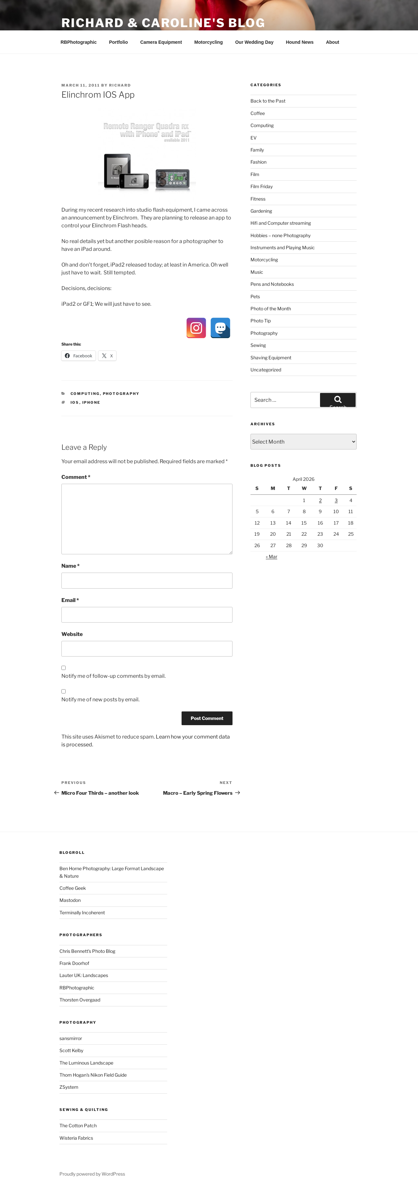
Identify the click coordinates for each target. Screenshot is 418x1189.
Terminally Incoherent (82, 912)
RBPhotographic (79, 42)
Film (254, 174)
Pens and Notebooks (272, 284)
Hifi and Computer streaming (280, 223)
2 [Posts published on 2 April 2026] (320, 500)
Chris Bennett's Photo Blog (87, 951)
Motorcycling (208, 42)
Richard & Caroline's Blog (163, 23)
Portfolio (118, 42)
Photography (121, 393)
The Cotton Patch (78, 1125)
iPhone (91, 402)
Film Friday (261, 186)
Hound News (300, 42)
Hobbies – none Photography (280, 235)
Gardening (261, 211)
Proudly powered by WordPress (92, 1174)
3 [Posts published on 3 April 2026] (336, 500)
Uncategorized (265, 369)
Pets (255, 296)
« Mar (271, 556)
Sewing (258, 345)
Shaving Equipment (270, 357)
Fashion (258, 162)
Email (70, 600)
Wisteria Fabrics (76, 1138)
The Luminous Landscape (86, 1063)
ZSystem (68, 1087)
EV (253, 137)
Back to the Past (267, 101)
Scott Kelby (71, 1050)
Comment (75, 477)
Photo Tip (260, 320)
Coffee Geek (72, 888)
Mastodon (70, 900)
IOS (75, 402)
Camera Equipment (161, 42)
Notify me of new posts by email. (100, 699)
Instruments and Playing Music (282, 247)
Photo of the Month (270, 308)
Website (72, 634)
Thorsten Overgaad (79, 999)
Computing (85, 393)
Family (257, 150)
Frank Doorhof (74, 963)
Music (256, 272)
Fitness (257, 199)
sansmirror (70, 1038)
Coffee (257, 113)
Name (70, 566)
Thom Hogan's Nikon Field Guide (93, 1075)
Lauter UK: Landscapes (83, 975)
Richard (120, 85)
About (332, 42)
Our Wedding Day (254, 42)
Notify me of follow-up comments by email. (113, 676)
